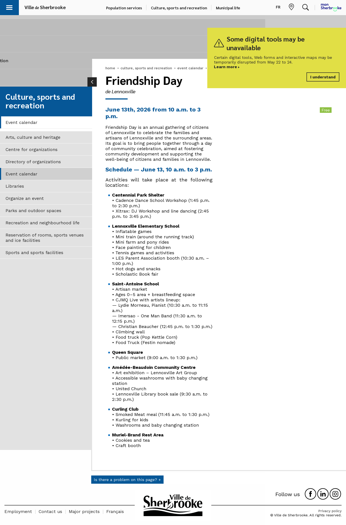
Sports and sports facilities (34, 252)
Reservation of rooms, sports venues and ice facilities (45, 237)
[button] (9, 7)
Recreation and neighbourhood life (42, 222)
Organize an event (25, 198)
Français (115, 511)
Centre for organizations (31, 149)
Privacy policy (330, 511)
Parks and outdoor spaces (33, 210)
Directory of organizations (33, 161)
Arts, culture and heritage (33, 137)
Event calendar (21, 122)
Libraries (15, 186)
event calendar (190, 68)
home (110, 68)
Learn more (225, 66)
